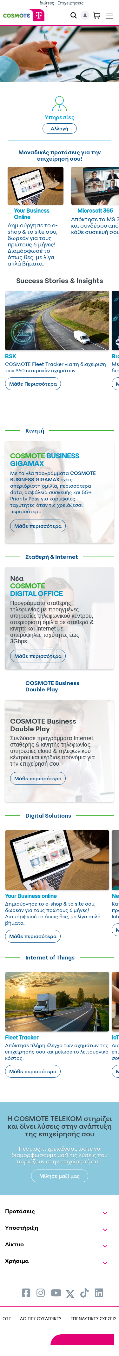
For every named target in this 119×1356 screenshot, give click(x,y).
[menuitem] (26, 1293)
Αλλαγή (59, 128)
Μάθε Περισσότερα (33, 384)
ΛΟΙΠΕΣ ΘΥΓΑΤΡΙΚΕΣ (41, 1318)
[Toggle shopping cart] (96, 15)
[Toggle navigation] (109, 14)
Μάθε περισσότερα (38, 526)
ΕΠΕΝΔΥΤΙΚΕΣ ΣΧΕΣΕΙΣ (93, 1318)
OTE (7, 1318)
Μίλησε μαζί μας (59, 1176)
